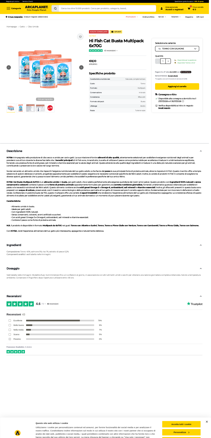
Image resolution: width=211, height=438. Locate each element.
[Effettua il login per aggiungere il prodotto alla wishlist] (80, 36)
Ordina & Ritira (148, 17)
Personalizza (181, 414)
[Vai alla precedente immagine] (9, 67)
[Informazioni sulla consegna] (183, 101)
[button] (45, 67)
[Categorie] (13, 8)
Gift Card (200, 17)
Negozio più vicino (12, 1)
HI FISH (92, 36)
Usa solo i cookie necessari (181, 421)
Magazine (189, 17)
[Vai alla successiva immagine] (81, 67)
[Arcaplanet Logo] (36, 8)
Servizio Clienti (27, 1)
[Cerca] (55, 8)
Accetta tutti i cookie (181, 406)
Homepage (12, 26)
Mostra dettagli (43, 432)
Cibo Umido (33, 26)
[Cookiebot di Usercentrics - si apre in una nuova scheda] (18, 433)
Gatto (22, 26)
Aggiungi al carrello (177, 86)
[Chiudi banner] (207, 403)
